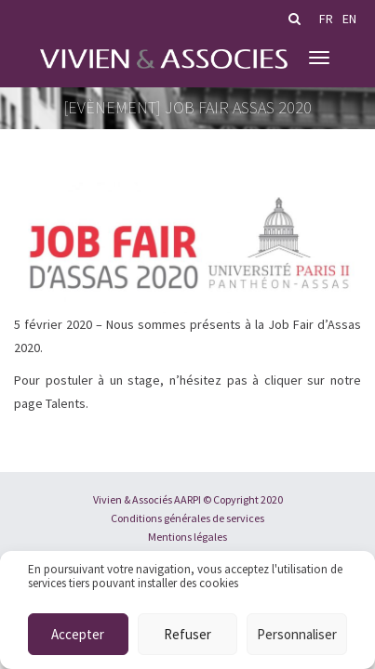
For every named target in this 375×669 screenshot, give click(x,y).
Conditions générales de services (187, 518)
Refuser (187, 634)
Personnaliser (297, 634)
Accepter (77, 634)
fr (326, 18)
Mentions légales (187, 537)
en (349, 18)
